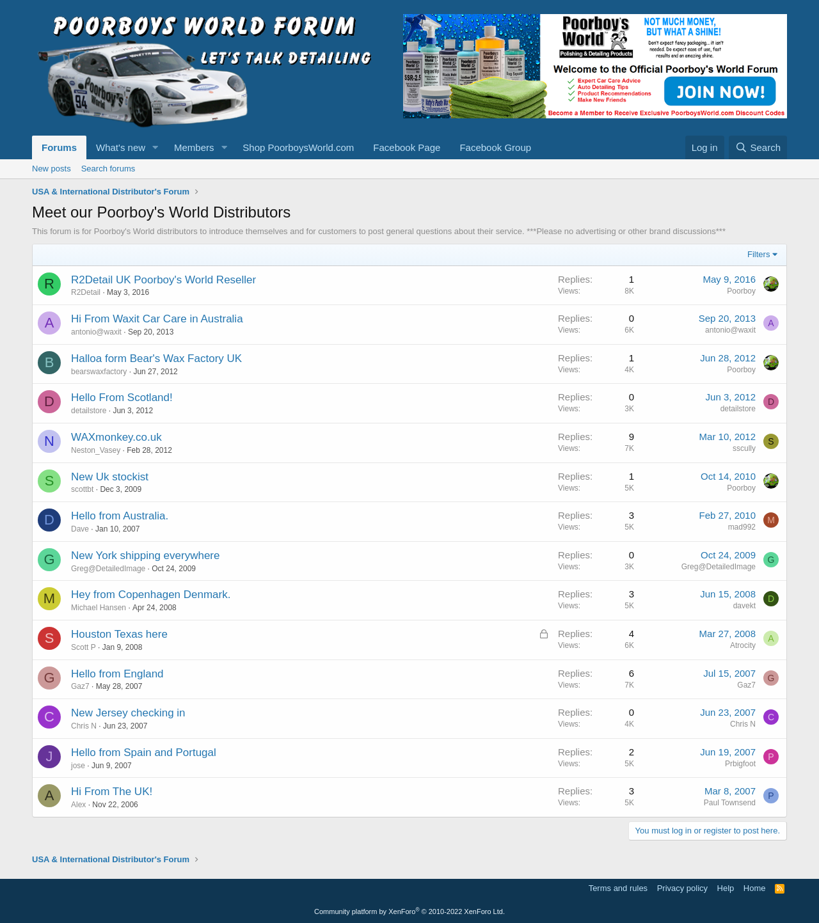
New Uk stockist (109, 477)
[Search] (758, 147)
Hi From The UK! (111, 791)
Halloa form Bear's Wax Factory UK (156, 358)
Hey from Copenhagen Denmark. (150, 594)
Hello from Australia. (119, 516)
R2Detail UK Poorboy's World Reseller (163, 280)
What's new (120, 147)
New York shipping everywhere (145, 555)
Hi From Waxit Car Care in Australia (157, 319)
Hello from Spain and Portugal (143, 752)
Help (726, 888)
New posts (51, 168)
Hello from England (117, 674)
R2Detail (85, 292)
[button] (155, 147)
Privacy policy (682, 888)
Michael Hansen (98, 607)
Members (194, 147)
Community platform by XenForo (409, 911)
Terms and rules (618, 888)
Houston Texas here (119, 634)
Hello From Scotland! (122, 397)
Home (754, 888)
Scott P (83, 647)
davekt (744, 605)
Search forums (108, 168)
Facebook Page (406, 147)
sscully (744, 448)
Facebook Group (495, 147)
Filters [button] (758, 254)
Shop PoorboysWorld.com (298, 147)
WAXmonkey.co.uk (116, 437)
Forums (59, 147)
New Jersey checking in (128, 713)
